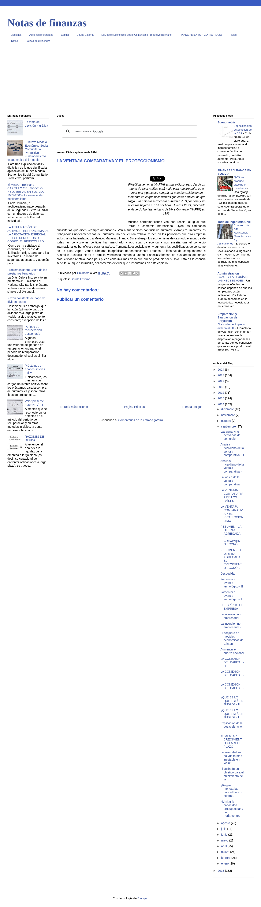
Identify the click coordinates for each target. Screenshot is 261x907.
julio (224, 829)
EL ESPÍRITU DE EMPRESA (231, 606)
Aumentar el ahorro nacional (232, 651)
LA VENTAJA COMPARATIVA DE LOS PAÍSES (231, 495)
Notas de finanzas (47, 23)
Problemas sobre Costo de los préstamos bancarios (27, 271)
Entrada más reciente (74, 406)
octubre (226, 420)
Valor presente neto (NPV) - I (34, 402)
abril (224, 846)
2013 (221, 870)
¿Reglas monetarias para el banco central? (231, 791)
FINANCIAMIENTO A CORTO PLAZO (200, 34)
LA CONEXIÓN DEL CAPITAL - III (232, 662)
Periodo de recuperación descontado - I (34, 330)
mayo (225, 840)
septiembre (228, 426)
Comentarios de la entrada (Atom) (140, 420)
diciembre (228, 409)
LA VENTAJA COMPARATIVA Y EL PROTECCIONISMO (231, 513)
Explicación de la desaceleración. (231, 726)
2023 (221, 375)
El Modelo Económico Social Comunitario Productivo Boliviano (136, 34)
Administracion (228, 273)
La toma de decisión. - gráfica (36, 123)
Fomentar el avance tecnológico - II (231, 583)
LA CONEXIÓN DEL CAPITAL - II (232, 675)
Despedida (227, 573)
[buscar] (129, 131)
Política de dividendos (38, 41)
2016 (221, 392)
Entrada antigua (192, 406)
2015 (221, 398)
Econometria (226, 122)
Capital (65, 34)
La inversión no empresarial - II (231, 616)
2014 (221, 404)
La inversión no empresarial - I (231, 625)
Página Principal (134, 406)
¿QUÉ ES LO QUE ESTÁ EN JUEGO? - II (231, 701)
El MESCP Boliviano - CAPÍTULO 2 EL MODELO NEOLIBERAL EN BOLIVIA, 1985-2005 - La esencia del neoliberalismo (25, 192)
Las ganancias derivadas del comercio (230, 435)
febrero (226, 857)
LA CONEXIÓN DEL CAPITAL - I (232, 688)
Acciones (16, 34)
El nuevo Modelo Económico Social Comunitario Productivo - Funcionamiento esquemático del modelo (27, 150)
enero (225, 863)
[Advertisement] (130, 80)
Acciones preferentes (41, 34)
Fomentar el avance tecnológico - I (231, 595)
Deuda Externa (85, 34)
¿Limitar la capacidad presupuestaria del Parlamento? (231, 808)
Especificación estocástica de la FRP (243, 129)
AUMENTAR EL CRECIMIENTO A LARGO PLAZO (231, 741)
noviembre (228, 415)
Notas (14, 41)
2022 (221, 381)
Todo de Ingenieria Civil (234, 222)
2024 (221, 369)
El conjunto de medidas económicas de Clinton (231, 638)
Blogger (143, 898)
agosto (226, 823)
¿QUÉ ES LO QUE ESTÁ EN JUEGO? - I (231, 714)
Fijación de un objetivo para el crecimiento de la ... (232, 774)
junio (224, 834)
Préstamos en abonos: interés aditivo (35, 369)
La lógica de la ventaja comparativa (230, 480)
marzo (225, 852)
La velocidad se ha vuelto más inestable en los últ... (231, 758)
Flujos (233, 34)
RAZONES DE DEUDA (34, 438)
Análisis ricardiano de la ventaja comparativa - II (232, 450)
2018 (221, 387)
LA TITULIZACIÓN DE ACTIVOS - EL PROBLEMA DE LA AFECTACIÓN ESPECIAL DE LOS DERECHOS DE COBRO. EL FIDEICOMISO (28, 234)
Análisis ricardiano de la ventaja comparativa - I (232, 466)
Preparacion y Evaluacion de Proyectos (227, 317)
